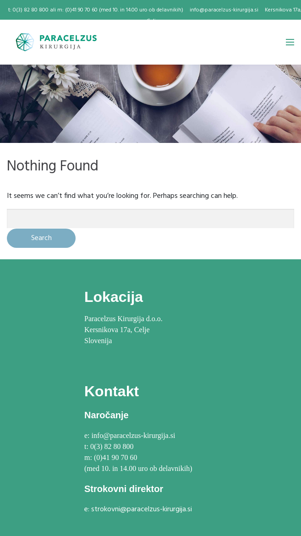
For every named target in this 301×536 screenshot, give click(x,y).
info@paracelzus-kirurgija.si (224, 10)
